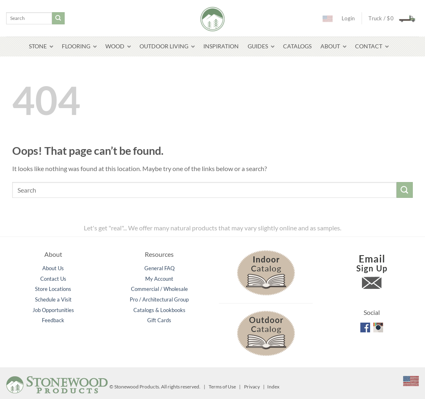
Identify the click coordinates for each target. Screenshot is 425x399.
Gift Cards (159, 320)
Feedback (53, 320)
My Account (159, 278)
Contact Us (53, 278)
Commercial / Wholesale (159, 289)
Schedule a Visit (53, 299)
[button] (389, 18)
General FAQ (159, 268)
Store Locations (53, 289)
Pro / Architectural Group (159, 299)
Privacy (252, 387)
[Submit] (58, 18)
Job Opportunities (53, 310)
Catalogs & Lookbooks (159, 310)
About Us (53, 268)
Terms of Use (222, 387)
